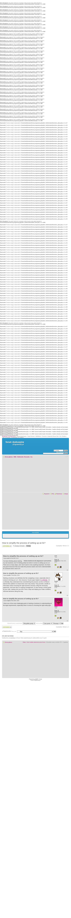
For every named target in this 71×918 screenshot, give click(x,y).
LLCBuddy (44, 580)
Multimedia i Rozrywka (23, 456)
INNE (15, 456)
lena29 (8, 575)
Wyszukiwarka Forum (62, 452)
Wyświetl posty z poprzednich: (21, 623)
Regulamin (46, 493)
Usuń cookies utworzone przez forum (36, 642)
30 (56, 610)
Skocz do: (13, 631)
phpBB (36, 679)
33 (56, 585)
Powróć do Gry (7, 631)
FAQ (53, 493)
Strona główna (9, 456)
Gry (31, 456)
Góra (67, 570)
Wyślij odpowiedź (7, 546)
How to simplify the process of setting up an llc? (23, 543)
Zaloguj (66, 493)
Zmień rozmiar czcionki (66, 456)
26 (56, 559)
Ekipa (24, 642)
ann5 (8, 558)
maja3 (8, 600)
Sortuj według (44, 623)
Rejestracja (59, 493)
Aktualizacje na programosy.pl (9, 436)
